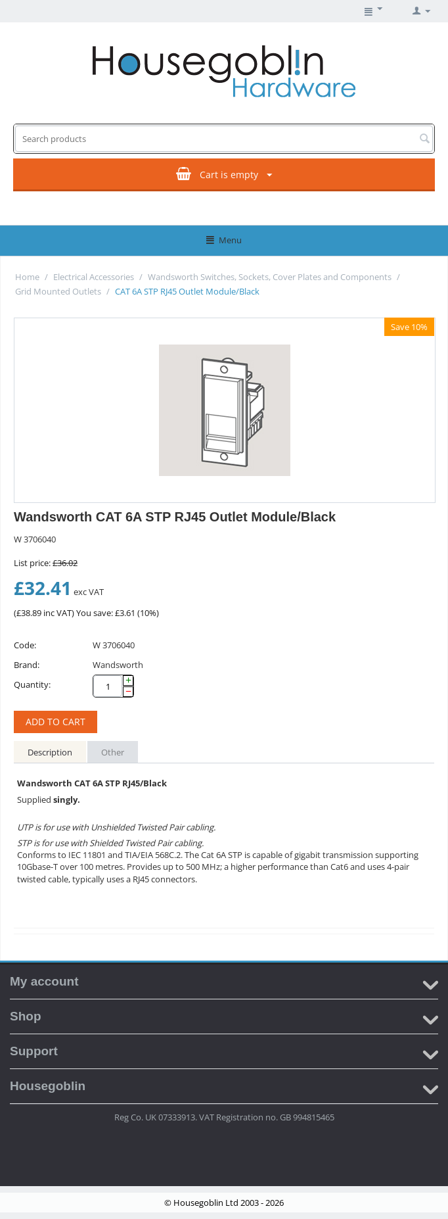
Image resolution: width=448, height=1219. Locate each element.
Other (112, 752)
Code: (25, 645)
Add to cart (55, 721)
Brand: (26, 665)
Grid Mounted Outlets (58, 291)
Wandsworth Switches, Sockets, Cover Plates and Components (270, 277)
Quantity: (32, 684)
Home (27, 277)
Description (50, 752)
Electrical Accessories (93, 277)
